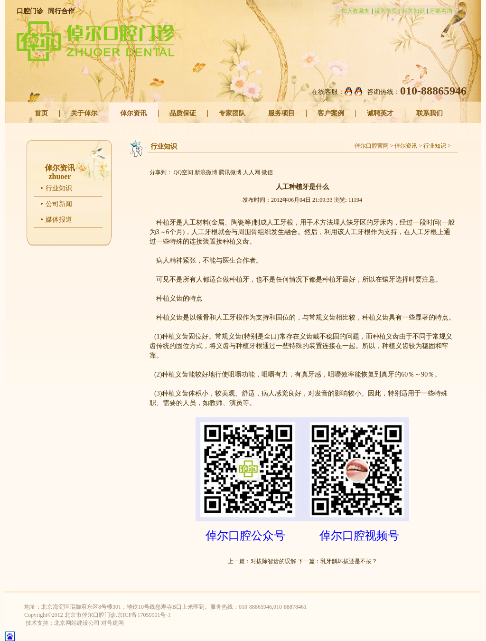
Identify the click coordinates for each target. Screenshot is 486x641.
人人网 (251, 172)
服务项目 (281, 113)
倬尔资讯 (133, 113)
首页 (41, 113)
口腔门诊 (30, 11)
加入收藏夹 (355, 11)
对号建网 (112, 623)
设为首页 (385, 11)
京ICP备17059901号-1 (144, 615)
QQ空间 (183, 172)
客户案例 (331, 113)
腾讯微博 (230, 172)
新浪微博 (206, 172)
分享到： (161, 172)
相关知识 (413, 11)
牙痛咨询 (441, 11)
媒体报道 (59, 219)
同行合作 (61, 11)
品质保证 (182, 113)
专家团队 (232, 113)
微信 (267, 172)
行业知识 (59, 188)
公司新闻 (59, 203)
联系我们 (429, 113)
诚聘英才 (380, 113)
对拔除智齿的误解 (273, 561)
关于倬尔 (84, 113)
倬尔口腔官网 (372, 145)
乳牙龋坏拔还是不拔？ (348, 561)
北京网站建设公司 (77, 623)
